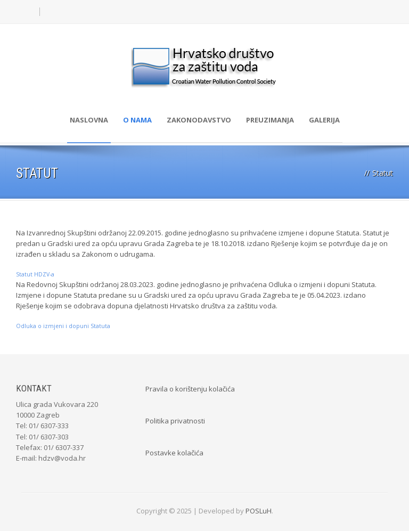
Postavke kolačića (174, 453)
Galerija (324, 120)
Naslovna (89, 120)
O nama (137, 120)
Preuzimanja (270, 120)
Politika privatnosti (175, 421)
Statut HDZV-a (35, 274)
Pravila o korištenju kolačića (190, 389)
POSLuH (259, 511)
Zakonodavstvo (199, 120)
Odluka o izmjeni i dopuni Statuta (63, 326)
